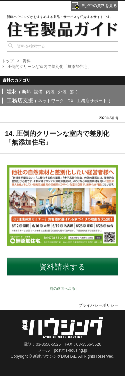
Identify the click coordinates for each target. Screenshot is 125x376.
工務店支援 (20, 100)
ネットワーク (51, 100)
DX (70, 100)
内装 (50, 91)
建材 (12, 91)
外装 (62, 91)
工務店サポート (92, 100)
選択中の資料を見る (99, 5)
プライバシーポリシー (98, 305)
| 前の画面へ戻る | (62, 288)
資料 (27, 61)
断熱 (26, 91)
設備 (38, 91)
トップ (8, 61)
